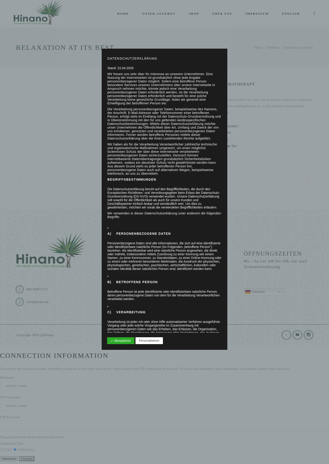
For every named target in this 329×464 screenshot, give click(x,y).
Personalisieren (149, 340)
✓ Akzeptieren (121, 341)
